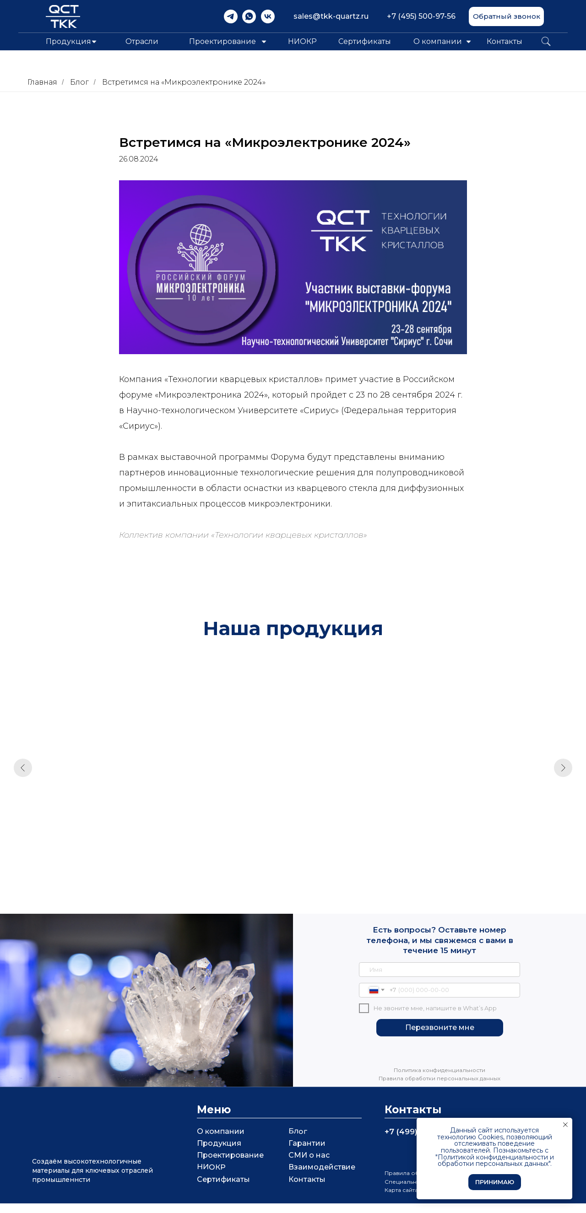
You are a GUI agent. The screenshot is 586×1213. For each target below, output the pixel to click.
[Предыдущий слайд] (23, 771)
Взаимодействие (321, 1176)
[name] (439, 979)
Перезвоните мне (439, 1037)
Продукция (219, 1152)
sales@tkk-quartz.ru (331, 16)
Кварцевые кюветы (94, 810)
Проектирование (230, 1164)
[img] (231, 16)
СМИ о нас (309, 1164)
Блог (79, 82)
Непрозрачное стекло (484, 810)
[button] (506, 16)
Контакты (504, 41)
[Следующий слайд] (563, 771)
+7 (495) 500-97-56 (421, 16)
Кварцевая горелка (350, 810)
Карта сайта (401, 1199)
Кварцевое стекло (220, 810)
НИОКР (302, 41)
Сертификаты (364, 41)
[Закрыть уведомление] (565, 1124)
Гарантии (307, 1152)
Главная (42, 82)
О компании (437, 41)
